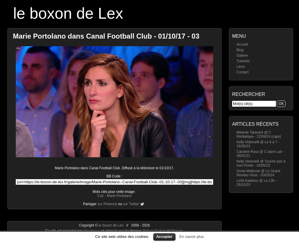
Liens (241, 67)
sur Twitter (131, 204)
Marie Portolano (119, 196)
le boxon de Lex (68, 13)
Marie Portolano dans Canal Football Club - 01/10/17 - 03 (106, 36)
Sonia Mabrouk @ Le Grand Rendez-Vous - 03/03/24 (258, 173)
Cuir (100, 196)
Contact (242, 72)
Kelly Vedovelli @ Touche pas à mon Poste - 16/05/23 (261, 163)
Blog (240, 50)
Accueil (242, 44)
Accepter (164, 236)
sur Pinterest (107, 204)
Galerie (242, 55)
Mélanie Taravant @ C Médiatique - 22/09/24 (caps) (259, 134)
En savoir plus (191, 236)
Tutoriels (243, 61)
